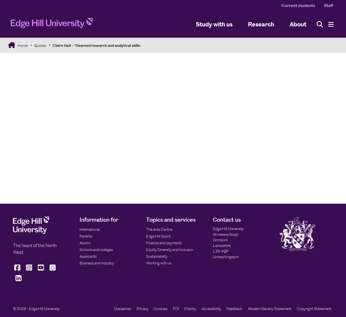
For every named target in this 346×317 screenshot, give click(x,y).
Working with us (158, 263)
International (90, 229)
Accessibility (211, 308)
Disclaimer (122, 308)
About (298, 24)
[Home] (52, 24)
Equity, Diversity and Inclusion (169, 249)
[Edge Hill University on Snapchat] (52, 270)
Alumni (85, 243)
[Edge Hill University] (31, 232)
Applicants (88, 256)
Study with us (214, 24)
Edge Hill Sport (158, 236)
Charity (190, 308)
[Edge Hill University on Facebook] (18, 270)
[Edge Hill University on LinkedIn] (18, 281)
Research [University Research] (261, 24)
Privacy (142, 308)
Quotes (40, 45)
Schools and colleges (96, 249)
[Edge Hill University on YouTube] (41, 270)
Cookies (160, 308)
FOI (176, 308)
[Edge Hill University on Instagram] (29, 270)
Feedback (234, 308)
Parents (86, 236)
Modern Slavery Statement (269, 308)
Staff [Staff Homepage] (328, 5)
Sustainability (156, 256)
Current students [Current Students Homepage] (298, 5)
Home (22, 45)
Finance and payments (164, 243)
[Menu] (331, 24)
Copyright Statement (314, 308)
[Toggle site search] (319, 24)
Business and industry (97, 263)
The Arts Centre (159, 229)
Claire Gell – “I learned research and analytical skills (96, 45)
